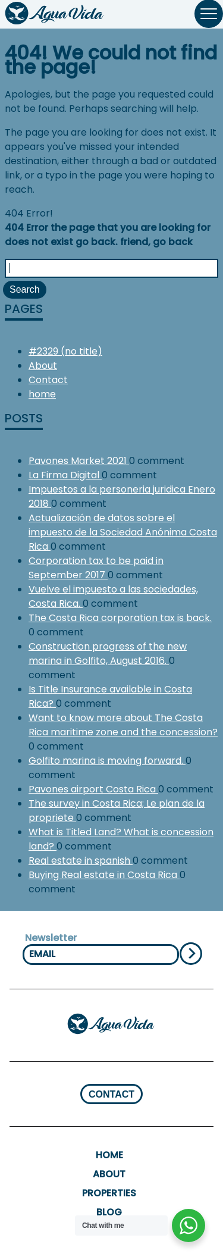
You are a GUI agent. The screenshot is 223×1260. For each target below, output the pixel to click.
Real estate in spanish (81, 860)
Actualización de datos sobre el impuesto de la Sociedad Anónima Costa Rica (123, 532)
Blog (109, 1212)
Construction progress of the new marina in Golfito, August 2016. (108, 653)
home (42, 394)
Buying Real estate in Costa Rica (104, 875)
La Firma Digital (65, 475)
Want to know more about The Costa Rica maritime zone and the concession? (123, 725)
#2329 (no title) (65, 351)
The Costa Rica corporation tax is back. (120, 618)
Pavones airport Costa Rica (93, 789)
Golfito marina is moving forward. (107, 760)
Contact (48, 380)
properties (109, 1193)
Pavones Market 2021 (79, 461)
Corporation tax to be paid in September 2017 (96, 568)
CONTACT (111, 1094)
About (43, 365)
